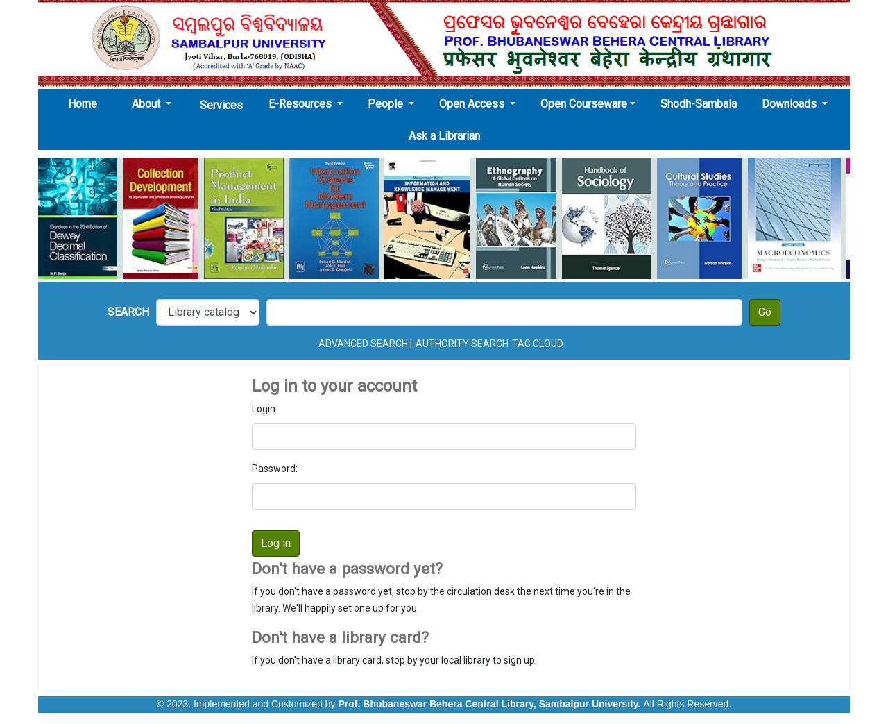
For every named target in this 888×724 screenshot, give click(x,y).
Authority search (462, 343)
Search (128, 312)
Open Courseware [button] (583, 103)
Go (764, 312)
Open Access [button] (473, 103)
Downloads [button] (790, 103)
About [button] (147, 103)
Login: (265, 408)
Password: (275, 468)
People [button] (387, 103)
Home (86, 103)
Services (221, 105)
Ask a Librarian (444, 135)
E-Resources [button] (301, 103)
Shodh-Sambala (698, 103)
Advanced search (363, 343)
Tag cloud (537, 343)
